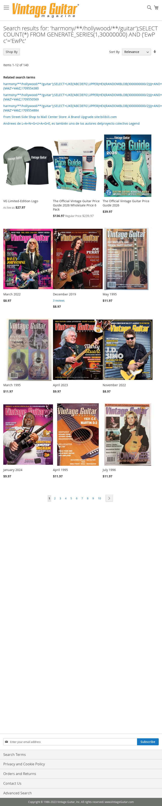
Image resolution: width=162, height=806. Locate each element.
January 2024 (12, 470)
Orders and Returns (19, 773)
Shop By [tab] (12, 52)
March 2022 (12, 294)
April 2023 (60, 385)
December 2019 (64, 294)
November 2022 (114, 385)
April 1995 (60, 470)
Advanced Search (17, 793)
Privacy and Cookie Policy (24, 764)
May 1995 (110, 294)
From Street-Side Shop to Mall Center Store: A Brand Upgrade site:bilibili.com (60, 117)
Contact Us (12, 783)
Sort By (114, 52)
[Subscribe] (148, 741)
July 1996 (109, 470)
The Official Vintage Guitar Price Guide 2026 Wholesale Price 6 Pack (76, 205)
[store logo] (45, 10)
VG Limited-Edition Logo (20, 201)
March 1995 (12, 385)
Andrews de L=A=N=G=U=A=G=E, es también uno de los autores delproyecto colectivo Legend (71, 123)
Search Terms (14, 754)
